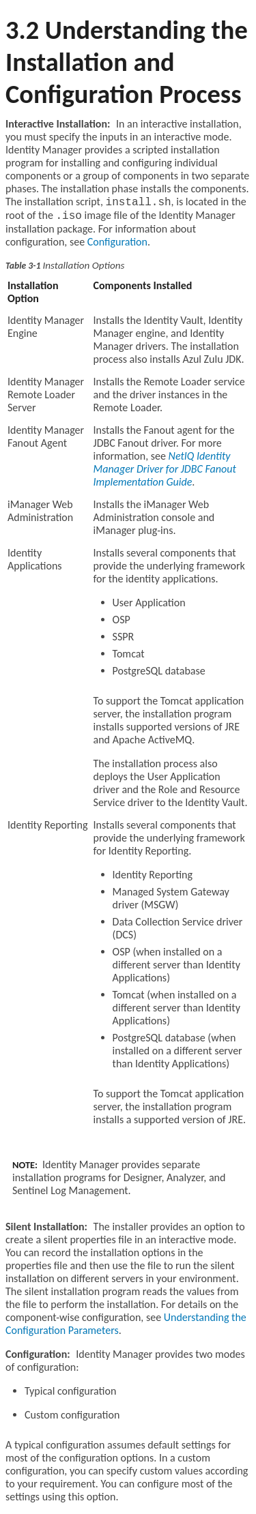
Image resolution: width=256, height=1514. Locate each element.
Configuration (117, 241)
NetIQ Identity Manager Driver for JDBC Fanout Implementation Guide (165, 468)
